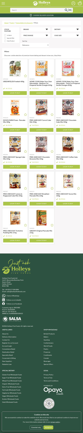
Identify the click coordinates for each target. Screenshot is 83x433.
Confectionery (48, 343)
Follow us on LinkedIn (13, 300)
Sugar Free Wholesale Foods (11, 378)
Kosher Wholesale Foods (10, 399)
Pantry (12, 23)
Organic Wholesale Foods (10, 384)
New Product (10, 41)
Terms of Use (48, 378)
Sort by (24, 41)
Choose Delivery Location (43, 15)
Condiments (48, 355)
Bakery (46, 337)
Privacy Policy (48, 375)
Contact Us (6, 340)
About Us (5, 334)
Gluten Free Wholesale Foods (12, 375)
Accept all (48, 427)
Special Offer (10, 38)
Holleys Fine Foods (41, 3)
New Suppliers (7, 361)
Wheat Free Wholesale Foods (12, 381)
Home (6, 23)
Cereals (46, 358)
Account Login (7, 346)
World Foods (48, 346)
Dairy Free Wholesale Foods (11, 387)
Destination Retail (8, 352)
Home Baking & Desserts (24, 23)
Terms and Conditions (51, 381)
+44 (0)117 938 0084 (12, 289)
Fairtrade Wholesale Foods (11, 390)
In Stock (9, 35)
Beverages (47, 361)
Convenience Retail (8, 349)
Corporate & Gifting (9, 358)
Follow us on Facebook (14, 304)
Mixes (36, 23)
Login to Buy (15, 93)
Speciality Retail (7, 355)
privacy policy (55, 422)
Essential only (36, 427)
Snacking (47, 340)
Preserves (47, 352)
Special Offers (48, 364)
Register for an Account (10, 343)
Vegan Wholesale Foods (10, 396)
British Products (49, 334)
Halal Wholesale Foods (10, 402)
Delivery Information (9, 337)
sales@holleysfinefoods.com (16, 291)
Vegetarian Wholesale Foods (11, 393)
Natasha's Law (7, 364)
